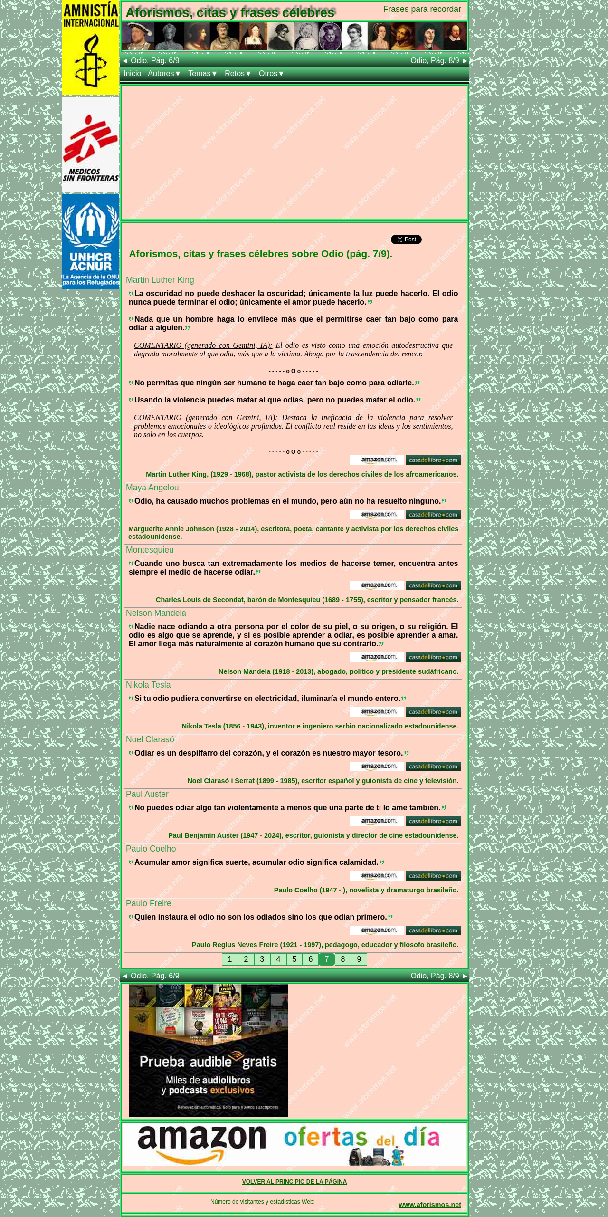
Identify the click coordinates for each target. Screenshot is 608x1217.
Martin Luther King (160, 280)
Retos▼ (238, 73)
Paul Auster (147, 794)
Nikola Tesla (148, 685)
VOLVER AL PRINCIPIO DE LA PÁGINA (294, 1182)
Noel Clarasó (150, 739)
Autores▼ (164, 73)
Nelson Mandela (156, 613)
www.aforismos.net (430, 1204)
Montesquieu (150, 550)
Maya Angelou (152, 487)
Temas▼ (203, 73)
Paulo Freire (148, 903)
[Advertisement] (294, 152)
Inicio (132, 73)
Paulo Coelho (151, 848)
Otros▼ (272, 73)
